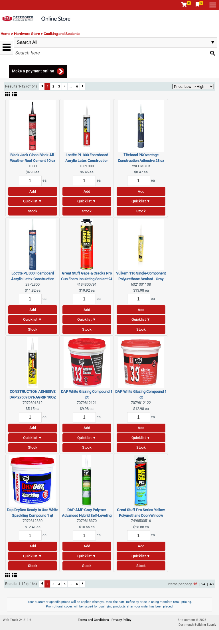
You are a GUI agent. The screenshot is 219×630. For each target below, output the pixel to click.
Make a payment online (33, 71)
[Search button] (212, 53)
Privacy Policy (121, 620)
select (213, 42)
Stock (32, 211)
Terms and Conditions (94, 620)
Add (32, 191)
